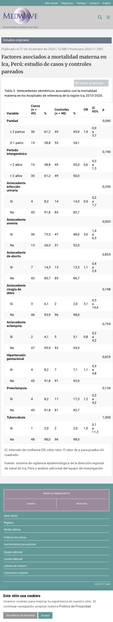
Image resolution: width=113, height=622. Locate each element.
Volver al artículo (89, 83)
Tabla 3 (9, 91)
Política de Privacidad (75, 606)
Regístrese (67, 3)
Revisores (81, 503)
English (107, 3)
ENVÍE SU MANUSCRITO (56, 493)
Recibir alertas (12, 529)
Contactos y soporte (16, 572)
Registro (9, 522)
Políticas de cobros (15, 537)
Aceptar (45, 615)
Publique (81, 3)
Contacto (94, 3)
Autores (31, 503)
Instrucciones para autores (20, 544)
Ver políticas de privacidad (20, 615)
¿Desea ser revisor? (15, 565)
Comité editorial (13, 559)
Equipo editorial (13, 552)
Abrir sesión (51, 3)
